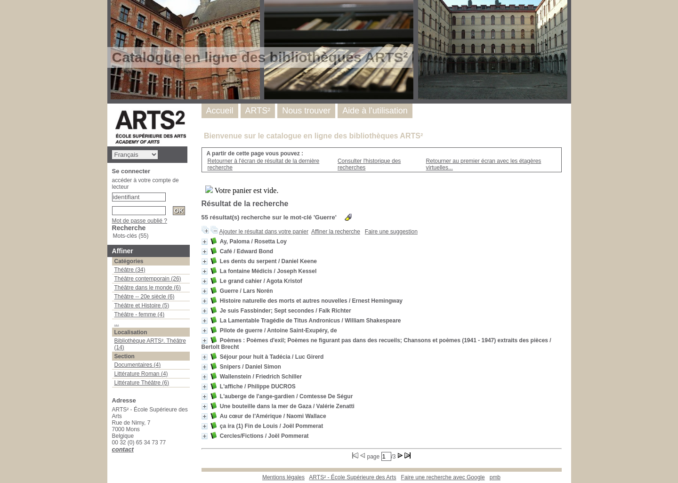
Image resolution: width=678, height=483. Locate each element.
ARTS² (258, 110)
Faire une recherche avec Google (443, 477)
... (116, 323)
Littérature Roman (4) (141, 373)
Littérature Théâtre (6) (142, 382)
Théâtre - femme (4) (139, 314)
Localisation (130, 332)
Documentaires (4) (137, 365)
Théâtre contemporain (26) (147, 278)
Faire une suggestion (391, 231)
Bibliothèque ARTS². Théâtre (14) (150, 344)
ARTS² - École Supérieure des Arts (352, 477)
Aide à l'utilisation (375, 110)
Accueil (220, 110)
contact (123, 449)
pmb (495, 477)
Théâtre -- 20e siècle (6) (144, 296)
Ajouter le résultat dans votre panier (263, 231)
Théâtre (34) (129, 269)
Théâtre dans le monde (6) (147, 287)
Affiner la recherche (335, 231)
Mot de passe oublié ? (139, 220)
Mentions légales (283, 477)
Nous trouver (306, 110)
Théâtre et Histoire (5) (142, 305)
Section (124, 356)
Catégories (129, 261)
